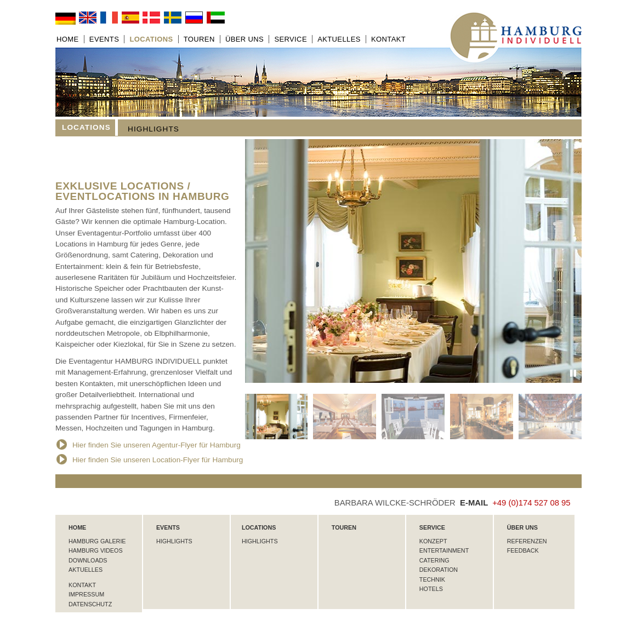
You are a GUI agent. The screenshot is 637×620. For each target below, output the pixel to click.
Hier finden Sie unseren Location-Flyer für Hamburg (149, 460)
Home (67, 39)
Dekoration (438, 569)
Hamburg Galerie (97, 541)
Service (290, 39)
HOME (77, 527)
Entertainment (444, 550)
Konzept (433, 541)
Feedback (523, 550)
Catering (434, 560)
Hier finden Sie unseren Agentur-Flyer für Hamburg (148, 445)
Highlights (153, 129)
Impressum (86, 594)
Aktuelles (339, 39)
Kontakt (388, 39)
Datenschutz (90, 604)
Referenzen (527, 541)
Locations (151, 39)
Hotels (431, 588)
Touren (199, 39)
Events (104, 39)
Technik (432, 579)
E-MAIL (476, 502)
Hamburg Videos (96, 550)
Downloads (88, 560)
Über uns (244, 39)
